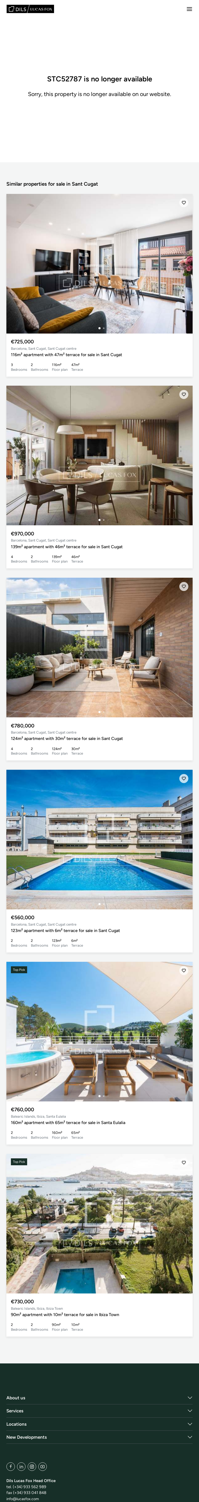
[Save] (183, 202)
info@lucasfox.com (23, 1498)
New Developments (26, 1437)
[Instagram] (32, 1466)
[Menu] (189, 9)
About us (15, 1397)
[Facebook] (10, 1466)
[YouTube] (42, 1466)
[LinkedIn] (21, 1466)
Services (14, 1410)
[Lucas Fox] (30, 9)
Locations (16, 1424)
